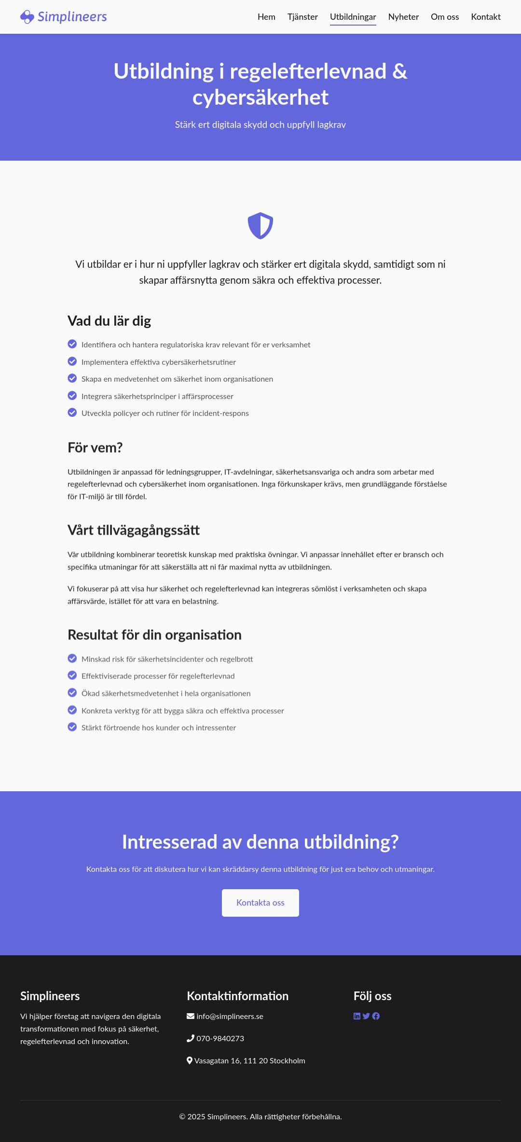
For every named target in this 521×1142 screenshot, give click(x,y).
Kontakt (486, 17)
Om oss (445, 17)
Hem (266, 17)
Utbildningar (353, 17)
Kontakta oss (260, 902)
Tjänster (303, 17)
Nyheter (403, 17)
